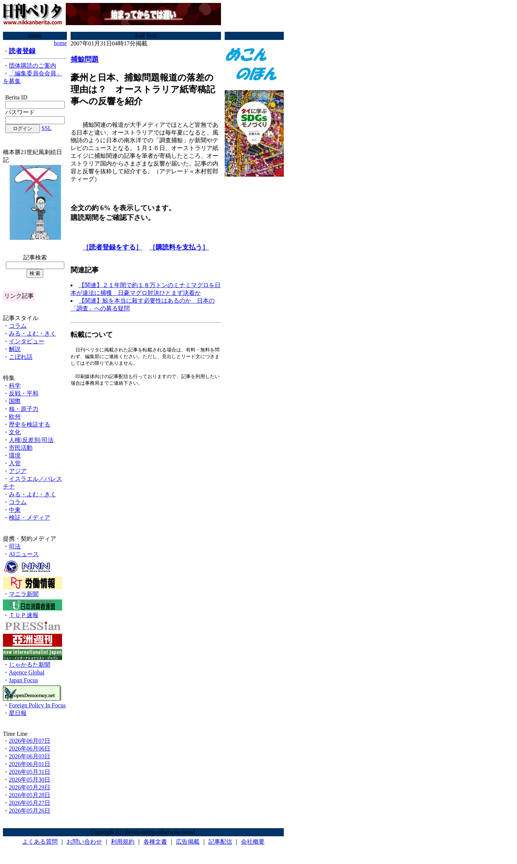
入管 (15, 463)
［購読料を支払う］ (179, 247)
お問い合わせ (84, 842)
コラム (18, 326)
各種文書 (155, 842)
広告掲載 (188, 842)
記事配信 (220, 842)
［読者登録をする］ (112, 247)
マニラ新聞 (23, 594)
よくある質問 (40, 842)
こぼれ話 (21, 357)
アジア (18, 471)
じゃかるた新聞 (29, 664)
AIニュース (24, 554)
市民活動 (21, 448)
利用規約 (123, 842)
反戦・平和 (23, 393)
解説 (15, 349)
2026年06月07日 (29, 741)
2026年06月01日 (29, 764)
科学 (15, 385)
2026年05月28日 (29, 795)
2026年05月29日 (29, 787)
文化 (15, 432)
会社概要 (253, 842)
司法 (15, 546)
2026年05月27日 (29, 803)
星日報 (18, 713)
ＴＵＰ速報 (23, 615)
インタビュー (26, 341)
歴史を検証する (29, 424)
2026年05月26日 (29, 810)
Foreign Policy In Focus (37, 705)
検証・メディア (29, 517)
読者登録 (22, 51)
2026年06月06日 (29, 748)
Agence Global (26, 672)
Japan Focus (23, 680)
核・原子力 (23, 409)
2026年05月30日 (29, 779)
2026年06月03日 (29, 756)
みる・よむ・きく (32, 333)
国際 (15, 401)
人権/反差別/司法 (31, 440)
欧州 (15, 417)
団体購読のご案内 (32, 65)
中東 (15, 510)
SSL (46, 128)
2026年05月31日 (29, 772)
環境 (15, 455)
